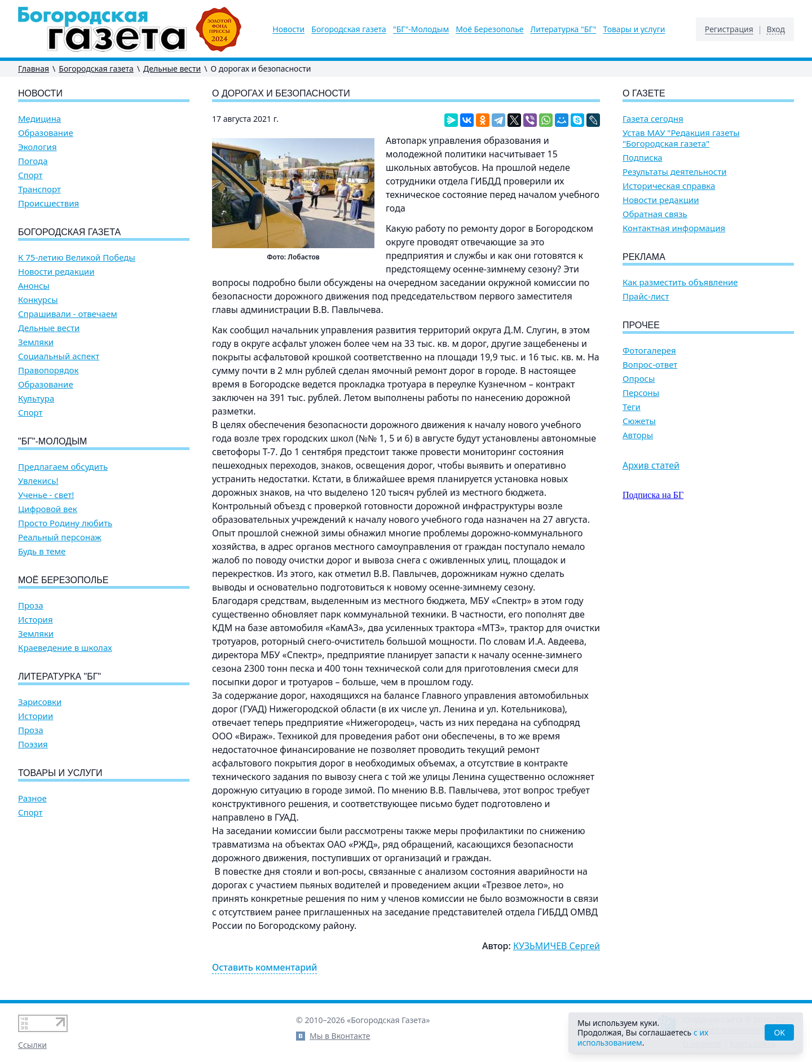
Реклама (644, 257)
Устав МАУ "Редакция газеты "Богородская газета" (681, 138)
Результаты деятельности (675, 171)
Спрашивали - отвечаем (67, 314)
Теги (632, 407)
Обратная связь (655, 214)
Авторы (638, 435)
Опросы (639, 378)
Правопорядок (48, 370)
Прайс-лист (646, 296)
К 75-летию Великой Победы (76, 257)
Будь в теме (41, 551)
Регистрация (729, 29)
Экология (37, 147)
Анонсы (34, 285)
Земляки (36, 342)
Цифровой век (47, 509)
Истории (35, 716)
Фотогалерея (649, 350)
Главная (33, 68)
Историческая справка (669, 185)
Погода (33, 161)
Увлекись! (38, 480)
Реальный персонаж (60, 537)
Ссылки (32, 1044)
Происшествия (48, 203)
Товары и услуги (634, 29)
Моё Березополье (489, 29)
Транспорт (39, 189)
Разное (32, 798)
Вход (775, 29)
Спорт (30, 175)
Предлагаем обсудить (63, 466)
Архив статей (651, 465)
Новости (288, 29)
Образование (45, 132)
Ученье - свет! (46, 495)
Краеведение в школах (65, 647)
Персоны (641, 392)
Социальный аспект (58, 356)
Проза (30, 605)
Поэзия (33, 744)
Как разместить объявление (680, 282)
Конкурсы (38, 299)
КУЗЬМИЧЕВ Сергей (556, 946)
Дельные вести (172, 68)
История (35, 619)
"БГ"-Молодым (421, 29)
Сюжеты (639, 421)
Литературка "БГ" (564, 29)
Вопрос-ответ (650, 364)
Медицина (39, 118)
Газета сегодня (653, 118)
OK (779, 1032)
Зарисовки (39, 702)
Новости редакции (56, 271)
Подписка (643, 157)
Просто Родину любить (65, 523)
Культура (36, 398)
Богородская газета (348, 29)
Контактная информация (674, 228)
